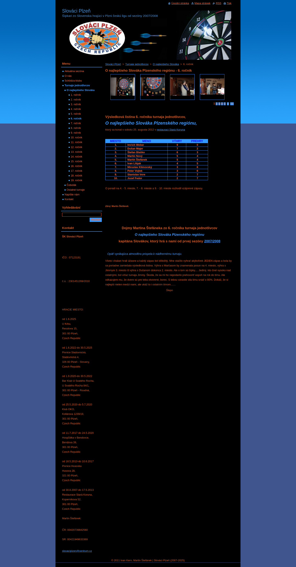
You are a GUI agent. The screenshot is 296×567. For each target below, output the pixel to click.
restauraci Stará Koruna (171, 129)
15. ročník (76, 161)
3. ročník (76, 104)
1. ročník (76, 94)
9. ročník (76, 132)
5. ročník (76, 113)
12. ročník (76, 147)
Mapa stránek (202, 3)
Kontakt (69, 199)
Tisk (229, 3)
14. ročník (76, 156)
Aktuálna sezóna (74, 71)
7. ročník (76, 123)
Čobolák (71, 185)
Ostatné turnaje (76, 189)
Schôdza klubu (73, 80)
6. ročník (76, 118)
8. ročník (76, 128)
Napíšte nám (72, 194)
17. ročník (76, 170)
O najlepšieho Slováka (166, 64)
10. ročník (76, 137)
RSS (218, 3)
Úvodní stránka (180, 3)
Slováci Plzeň (113, 64)
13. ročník (76, 151)
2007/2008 (212, 241)
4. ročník (76, 109)
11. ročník (76, 142)
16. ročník (76, 166)
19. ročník (76, 180)
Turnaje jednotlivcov (136, 64)
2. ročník (76, 99)
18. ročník (76, 175)
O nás (68, 75)
